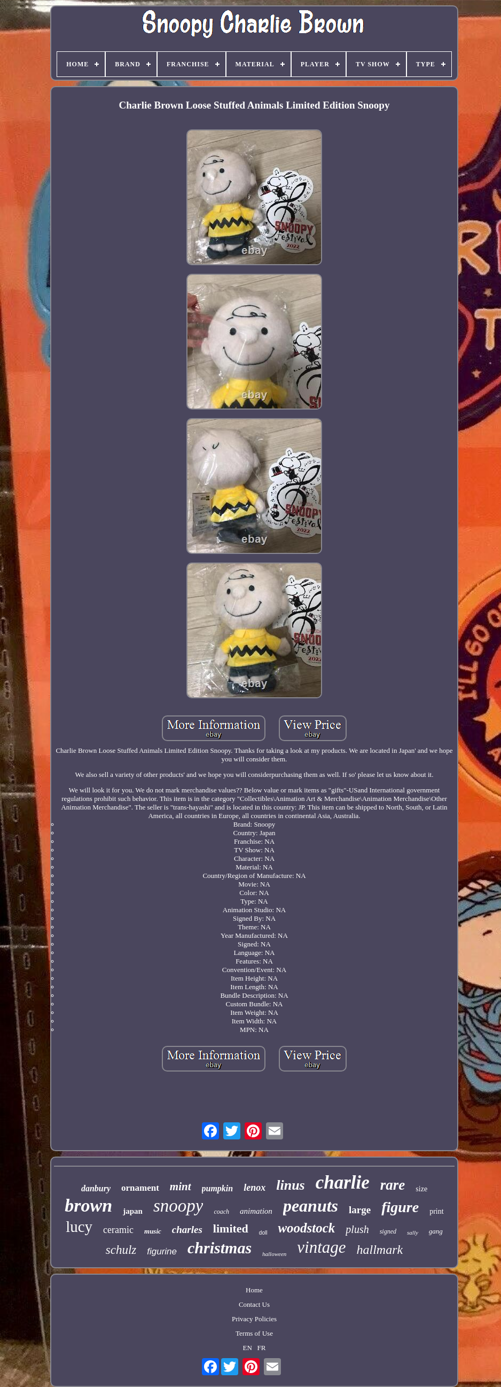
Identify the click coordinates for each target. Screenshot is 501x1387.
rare (392, 1185)
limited (230, 1228)
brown (88, 1205)
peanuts (310, 1205)
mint (180, 1186)
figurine (162, 1251)
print (436, 1211)
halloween (274, 1254)
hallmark (380, 1250)
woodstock (306, 1228)
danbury (96, 1188)
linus (290, 1185)
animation (256, 1211)
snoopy (178, 1205)
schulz (121, 1250)
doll (263, 1233)
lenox (254, 1187)
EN (247, 1348)
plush (357, 1229)
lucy (79, 1226)
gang (436, 1231)
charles (187, 1229)
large (360, 1209)
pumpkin (217, 1188)
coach (221, 1211)
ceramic (118, 1229)
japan (133, 1211)
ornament (140, 1188)
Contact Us (254, 1304)
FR (261, 1348)
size (421, 1189)
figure (400, 1207)
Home (254, 1290)
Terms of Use (254, 1333)
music (152, 1231)
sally (412, 1232)
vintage (321, 1247)
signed (388, 1231)
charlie (343, 1182)
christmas (219, 1248)
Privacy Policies (254, 1319)
